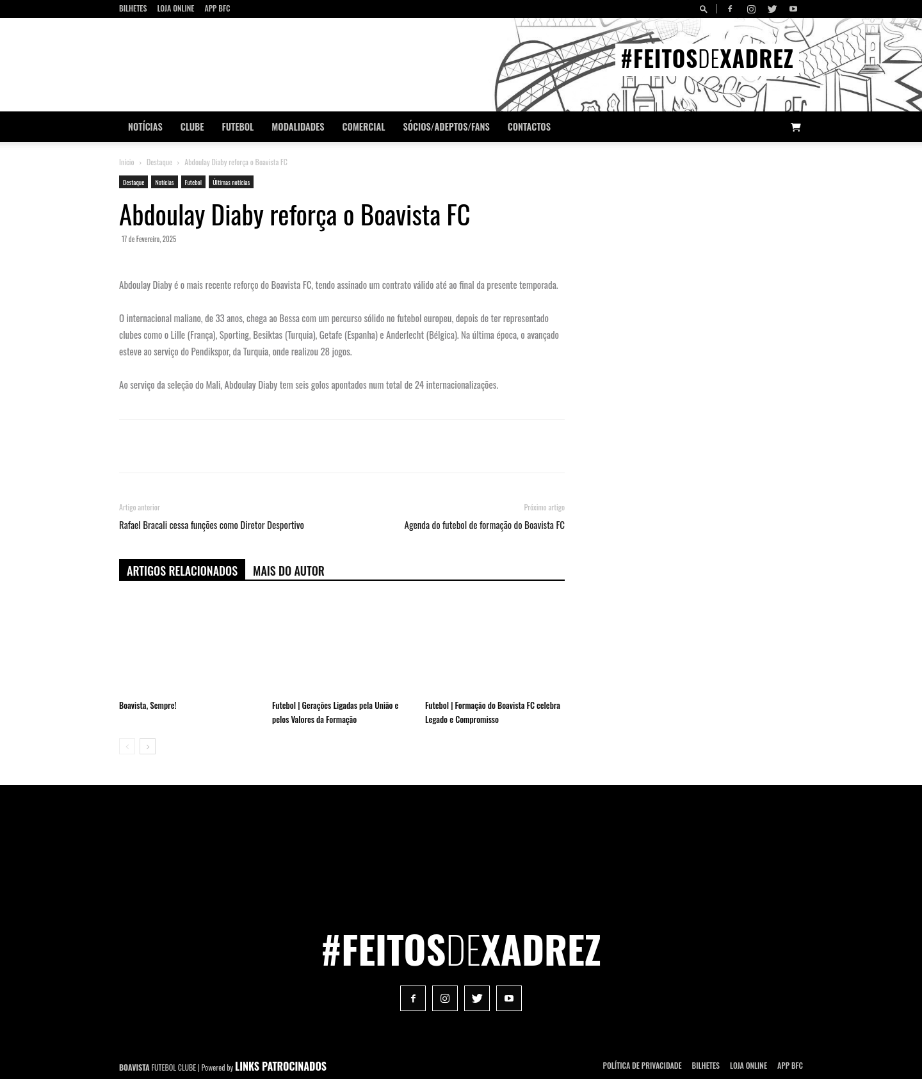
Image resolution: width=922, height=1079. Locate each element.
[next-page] (148, 746)
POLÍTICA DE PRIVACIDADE (642, 1065)
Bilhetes (133, 8)
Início (126, 161)
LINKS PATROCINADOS (281, 1066)
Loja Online (175, 8)
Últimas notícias (231, 182)
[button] (705, 8)
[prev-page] (127, 746)
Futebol (238, 126)
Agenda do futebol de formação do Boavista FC (485, 524)
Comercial (364, 126)
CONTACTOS (529, 126)
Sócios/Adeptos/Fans (446, 126)
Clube (192, 126)
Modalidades (297, 126)
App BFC (217, 8)
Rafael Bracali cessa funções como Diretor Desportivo (211, 524)
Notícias (145, 126)
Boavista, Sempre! (147, 705)
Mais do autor (289, 570)
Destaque (159, 161)
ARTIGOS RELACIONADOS (182, 570)
